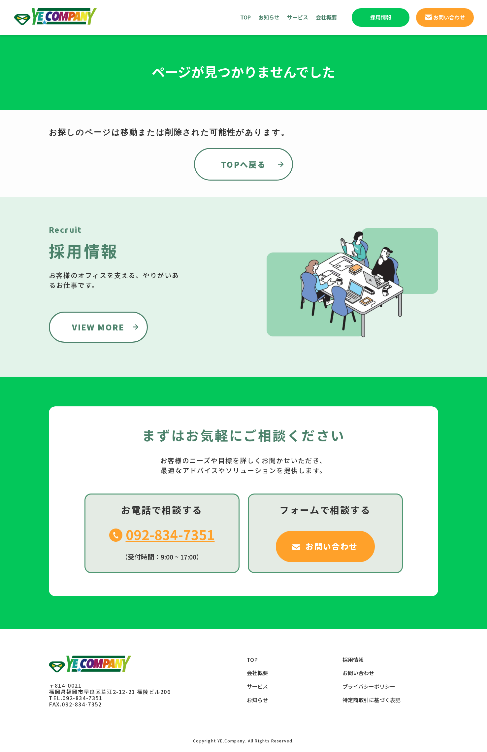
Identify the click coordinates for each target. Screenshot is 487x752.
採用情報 (353, 660)
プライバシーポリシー (368, 686)
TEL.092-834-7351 (76, 698)
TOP (245, 17)
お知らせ (268, 17)
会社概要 (326, 17)
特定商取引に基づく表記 (371, 700)
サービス (297, 17)
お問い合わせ (358, 673)
